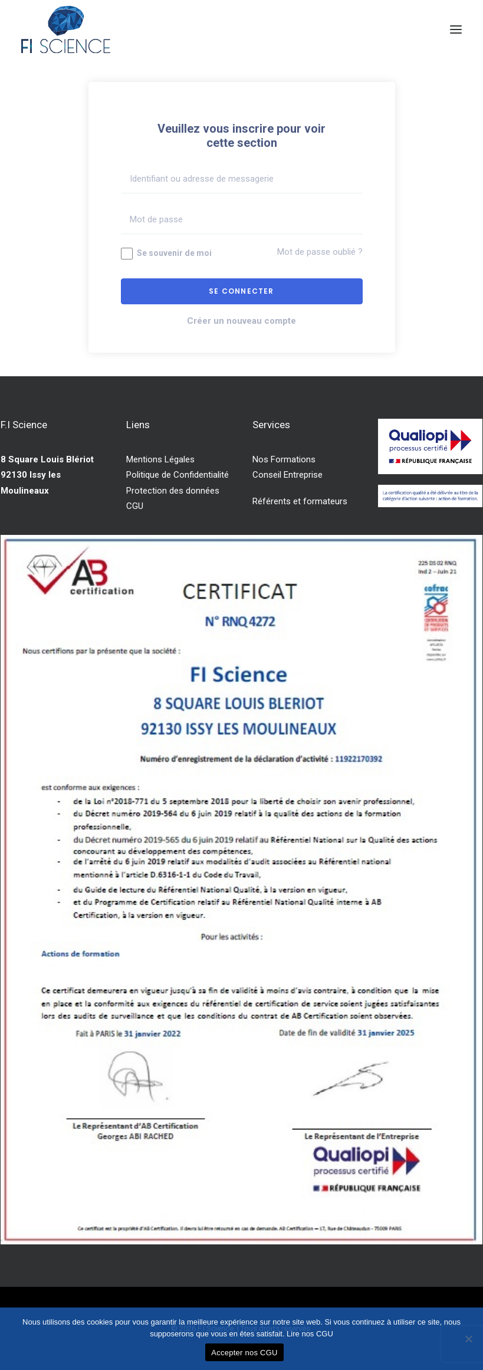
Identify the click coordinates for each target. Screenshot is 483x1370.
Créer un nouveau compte (241, 321)
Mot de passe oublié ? (320, 252)
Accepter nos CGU (244, 1352)
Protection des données (172, 490)
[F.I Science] (65, 29)
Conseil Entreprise (287, 474)
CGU (134, 506)
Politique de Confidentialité (177, 474)
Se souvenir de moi (166, 253)
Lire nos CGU (310, 1333)
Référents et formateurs (299, 501)
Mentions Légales (160, 459)
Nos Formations (284, 459)
